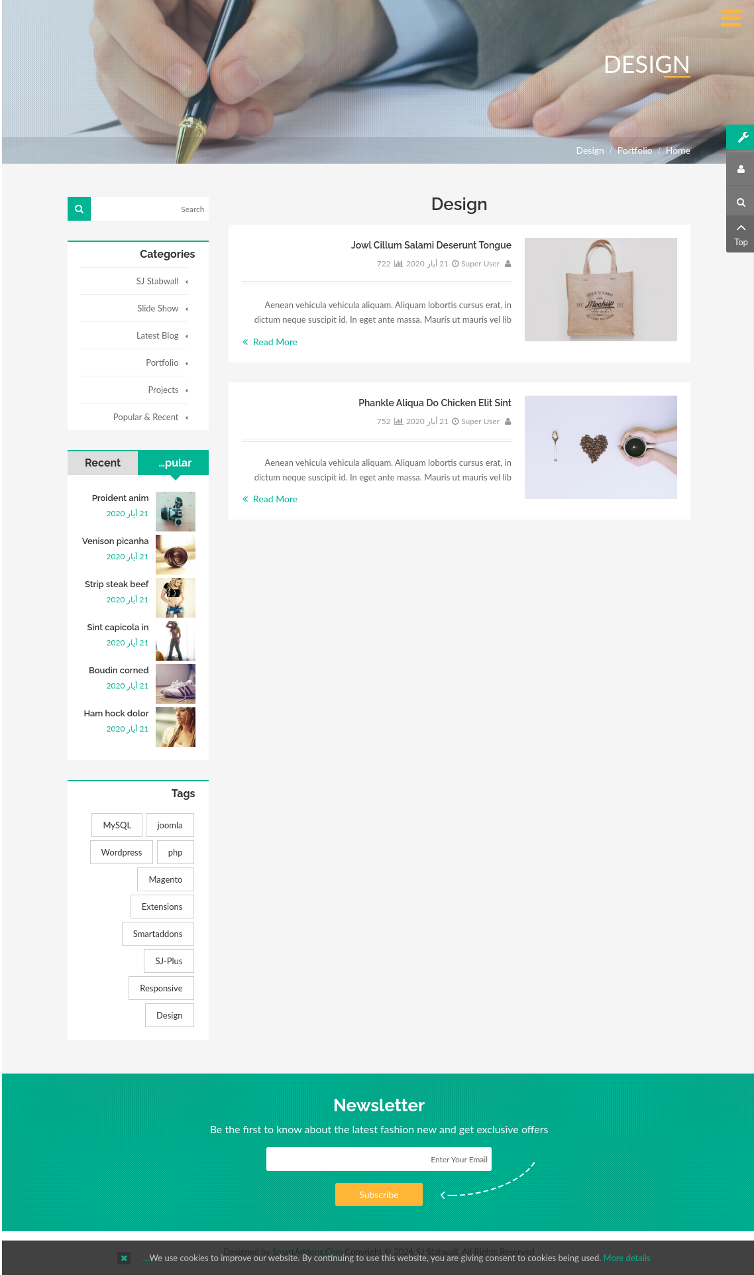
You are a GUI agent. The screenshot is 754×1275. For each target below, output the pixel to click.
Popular (170, 463)
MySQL (115, 825)
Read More (268, 341)
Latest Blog (156, 335)
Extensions (160, 906)
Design (167, 1015)
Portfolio (633, 150)
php (173, 852)
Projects (161, 389)
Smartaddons (156, 933)
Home (676, 150)
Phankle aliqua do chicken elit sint (433, 403)
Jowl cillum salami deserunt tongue (429, 245)
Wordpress (119, 852)
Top (739, 233)
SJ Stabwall (156, 281)
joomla (167, 825)
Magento (163, 879)
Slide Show (155, 308)
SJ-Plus (166, 961)
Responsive (159, 988)
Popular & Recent (144, 417)
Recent (101, 463)
